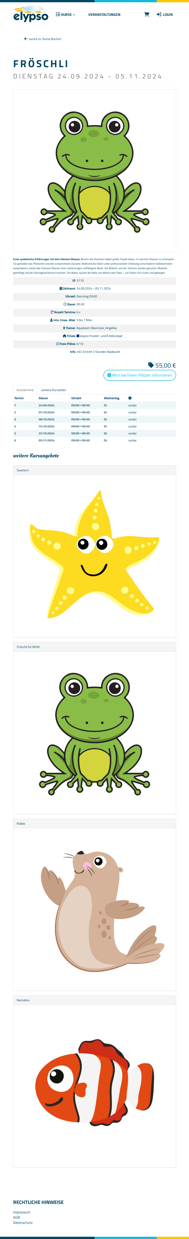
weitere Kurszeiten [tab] (53, 389)
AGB (16, 1217)
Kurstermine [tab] (25, 389)
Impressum (21, 1212)
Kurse (65, 14)
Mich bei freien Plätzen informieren (140, 375)
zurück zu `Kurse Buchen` (43, 38)
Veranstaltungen (103, 14)
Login (164, 14)
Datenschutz (23, 1222)
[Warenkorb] (147, 14)
